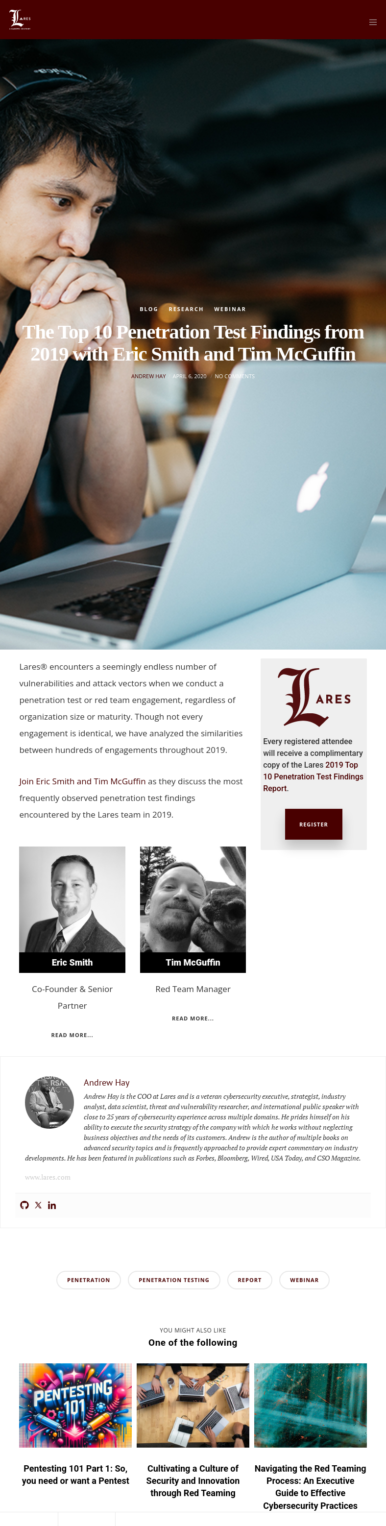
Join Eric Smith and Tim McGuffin (82, 781)
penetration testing (174, 1280)
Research (186, 309)
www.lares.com (48, 1177)
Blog (149, 309)
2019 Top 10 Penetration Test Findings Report (313, 776)
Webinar (230, 309)
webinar (304, 1280)
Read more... (72, 1035)
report (250, 1280)
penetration (88, 1280)
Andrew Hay (148, 419)
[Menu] (370, 22)
